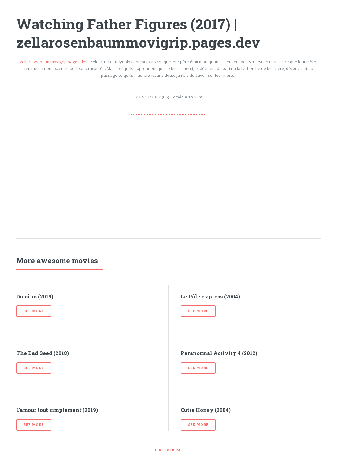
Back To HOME (168, 450)
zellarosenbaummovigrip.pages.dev (53, 62)
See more (34, 311)
